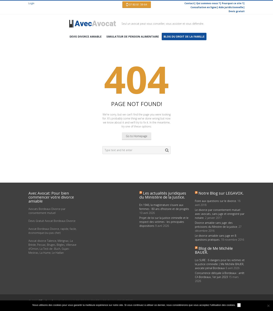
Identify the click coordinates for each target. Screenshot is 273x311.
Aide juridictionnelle (231, 7)
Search (167, 151)
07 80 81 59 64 (136, 4)
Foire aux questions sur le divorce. (216, 201)
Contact (189, 3)
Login (31, 3)
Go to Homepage (136, 136)
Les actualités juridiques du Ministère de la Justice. (162, 195)
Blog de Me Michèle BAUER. (214, 250)
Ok (239, 305)
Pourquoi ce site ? (232, 3)
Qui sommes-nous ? (208, 3)
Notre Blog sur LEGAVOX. (221, 193)
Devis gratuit (237, 11)
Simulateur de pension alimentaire (132, 36)
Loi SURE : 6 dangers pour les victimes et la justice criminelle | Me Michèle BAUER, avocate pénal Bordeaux (220, 264)
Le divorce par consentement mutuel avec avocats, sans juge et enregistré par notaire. (219, 214)
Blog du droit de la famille (184, 36)
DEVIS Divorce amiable (86, 36)
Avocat (95, 23)
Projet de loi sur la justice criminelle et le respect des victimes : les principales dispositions (163, 222)
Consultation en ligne (204, 7)
